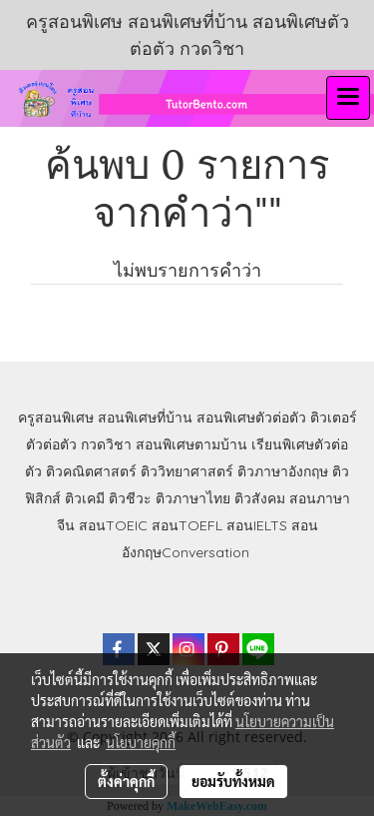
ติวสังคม (259, 498)
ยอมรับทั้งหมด (233, 781)
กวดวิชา (106, 444)
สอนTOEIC (113, 525)
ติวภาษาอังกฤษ (282, 471)
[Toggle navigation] (348, 98)
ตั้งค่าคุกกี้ (126, 781)
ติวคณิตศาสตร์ (91, 471)
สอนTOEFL (187, 525)
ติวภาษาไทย (193, 498)
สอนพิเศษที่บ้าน (145, 417)
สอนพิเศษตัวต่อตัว (251, 417)
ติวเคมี (85, 498)
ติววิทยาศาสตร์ (187, 471)
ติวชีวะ (130, 498)
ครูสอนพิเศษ (56, 417)
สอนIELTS (256, 525)
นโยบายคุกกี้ (141, 742)
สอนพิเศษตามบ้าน (191, 444)
